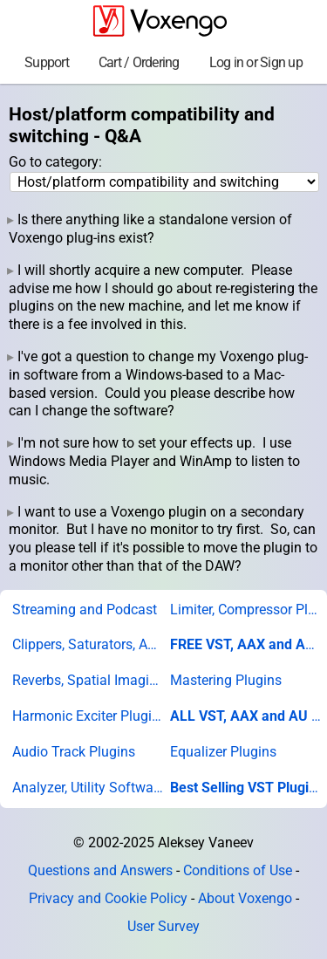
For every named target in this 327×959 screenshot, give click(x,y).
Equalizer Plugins (223, 751)
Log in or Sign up (256, 62)
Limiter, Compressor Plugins (246, 609)
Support (46, 62)
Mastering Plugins (226, 680)
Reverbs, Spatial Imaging (88, 680)
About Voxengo (245, 898)
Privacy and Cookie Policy (108, 898)
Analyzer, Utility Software (88, 787)
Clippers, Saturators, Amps (88, 644)
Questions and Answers (100, 870)
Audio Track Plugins (73, 751)
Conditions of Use (237, 870)
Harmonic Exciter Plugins (88, 716)
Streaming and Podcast (84, 609)
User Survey (163, 926)
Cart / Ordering (139, 62)
